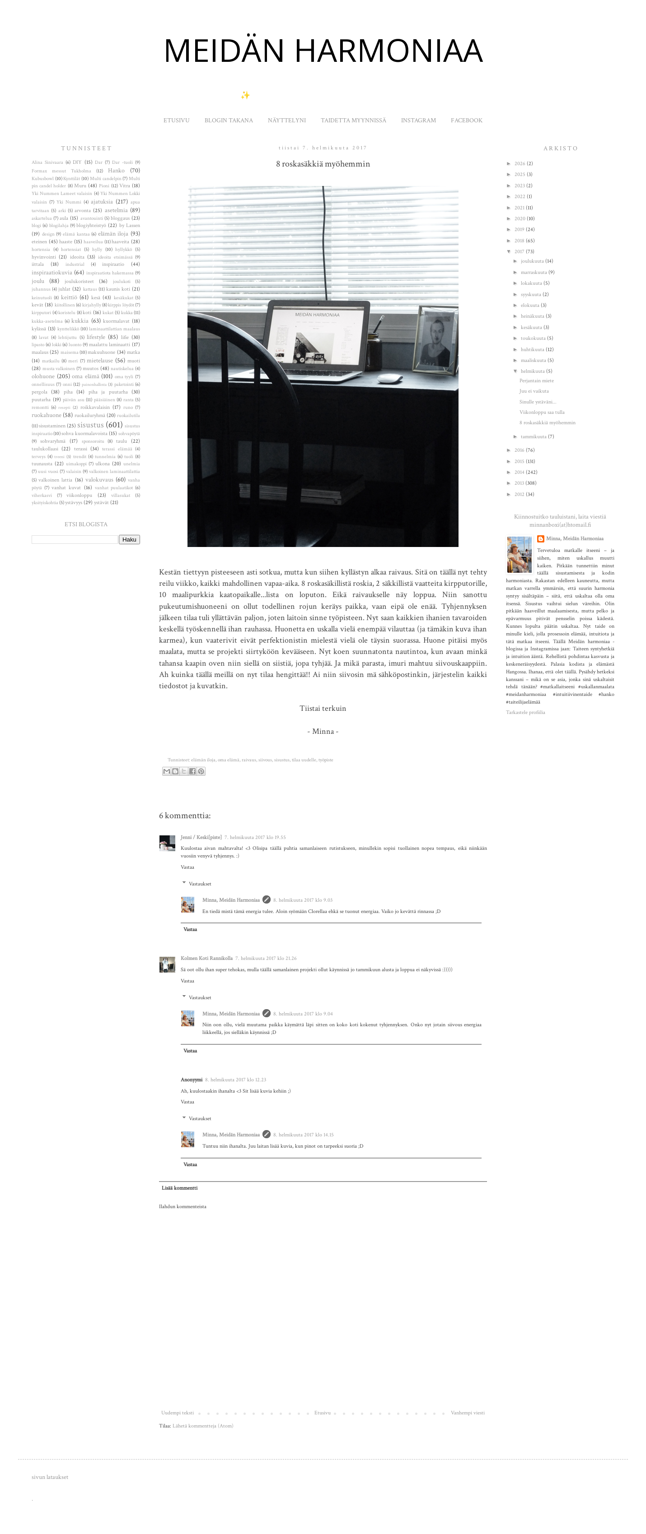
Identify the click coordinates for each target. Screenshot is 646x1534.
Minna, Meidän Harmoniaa (231, 900)
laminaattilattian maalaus (114, 329)
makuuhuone (101, 352)
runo (128, 407)
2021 (520, 207)
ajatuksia (102, 201)
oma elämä (228, 760)
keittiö (69, 297)
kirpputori (41, 313)
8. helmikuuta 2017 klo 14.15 (303, 1134)
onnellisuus (43, 384)
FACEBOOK (466, 120)
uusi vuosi (48, 471)
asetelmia (116, 210)
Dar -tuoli (122, 162)
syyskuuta (532, 294)
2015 (520, 461)
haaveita (120, 241)
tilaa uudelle (304, 760)
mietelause (100, 360)
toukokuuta (534, 338)
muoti (133, 360)
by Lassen (129, 225)
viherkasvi (42, 495)
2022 (521, 196)
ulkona (102, 463)
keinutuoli (42, 298)
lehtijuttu (67, 337)
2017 (520, 251)
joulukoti (122, 281)
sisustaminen (52, 425)
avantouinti (91, 218)
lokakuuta (532, 283)
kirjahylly (91, 305)
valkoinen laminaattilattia (114, 471)
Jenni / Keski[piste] (201, 837)
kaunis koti (118, 289)
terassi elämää (117, 449)
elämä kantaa (76, 234)
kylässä (39, 328)
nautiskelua (122, 369)
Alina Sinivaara (47, 162)
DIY (77, 162)
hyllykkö (123, 249)
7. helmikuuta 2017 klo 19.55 (255, 837)
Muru (80, 185)
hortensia (41, 249)
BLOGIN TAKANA (229, 120)
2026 (521, 163)
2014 (520, 472)
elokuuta (531, 305)
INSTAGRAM (418, 120)
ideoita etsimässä (115, 257)
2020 (521, 218)
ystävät (101, 502)
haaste (65, 241)
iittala (38, 264)
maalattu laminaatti (110, 344)
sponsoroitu (93, 441)
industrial (75, 264)
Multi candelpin (106, 179)
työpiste (325, 760)
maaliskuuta (534, 360)
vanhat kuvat (66, 487)
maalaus (40, 352)
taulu (121, 441)
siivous (265, 760)
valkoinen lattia (55, 480)
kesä (95, 297)
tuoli (128, 457)
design (48, 234)
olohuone (43, 376)
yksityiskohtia (45, 503)
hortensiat (71, 249)
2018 (520, 240)
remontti (40, 407)
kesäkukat (123, 298)
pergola (39, 392)
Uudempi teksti (177, 1412)
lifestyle (96, 337)
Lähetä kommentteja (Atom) (203, 1426)
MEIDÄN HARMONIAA (323, 49)
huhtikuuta (533, 349)
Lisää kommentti (179, 1188)
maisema (70, 352)
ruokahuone (46, 415)
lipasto (38, 345)
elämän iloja (203, 760)
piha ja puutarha (108, 392)
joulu (38, 281)
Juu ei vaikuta (534, 391)
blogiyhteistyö (91, 225)
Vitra (124, 185)
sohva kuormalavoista (84, 433)
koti (87, 312)
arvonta (83, 210)
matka (133, 352)
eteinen (39, 241)
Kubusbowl (43, 179)
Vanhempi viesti (468, 1412)
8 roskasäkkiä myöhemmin (548, 422)
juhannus (41, 289)
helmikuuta (533, 371)
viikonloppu (79, 495)
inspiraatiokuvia (52, 272)
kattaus (90, 289)
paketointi (124, 384)
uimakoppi (76, 464)
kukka (127, 313)
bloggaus (120, 218)
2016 (520, 450)
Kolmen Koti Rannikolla (207, 958)
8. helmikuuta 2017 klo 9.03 (302, 900)
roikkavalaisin (95, 407)
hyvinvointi (44, 257)
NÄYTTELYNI (287, 120)
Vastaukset (200, 884)
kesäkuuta (532, 327)
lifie (125, 337)
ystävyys (73, 502)
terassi (80, 448)
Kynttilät (71, 179)
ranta (128, 400)
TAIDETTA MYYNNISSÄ (353, 120)
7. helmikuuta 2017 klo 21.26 (266, 958)
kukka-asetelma (47, 321)
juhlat (64, 289)
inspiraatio (113, 264)
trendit (79, 457)
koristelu (66, 313)
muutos (90, 368)
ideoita (77, 257)
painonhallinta (94, 384)
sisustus (282, 760)
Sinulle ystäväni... (538, 402)
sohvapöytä (129, 434)
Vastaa (187, 867)
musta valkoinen (58, 369)
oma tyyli (124, 377)
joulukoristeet (79, 281)
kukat (108, 313)
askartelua (42, 218)
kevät (37, 304)
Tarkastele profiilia (525, 712)
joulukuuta (533, 261)
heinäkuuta (533, 316)
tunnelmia (105, 457)
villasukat (120, 495)
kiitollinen (65, 305)
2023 (520, 185)
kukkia (80, 320)
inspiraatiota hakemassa (110, 273)
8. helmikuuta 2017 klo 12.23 (235, 1079)
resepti (64, 407)
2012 (520, 494)
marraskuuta (534, 272)
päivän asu (73, 400)
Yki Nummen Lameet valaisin (62, 193)
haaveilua (93, 242)
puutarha (41, 399)
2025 (521, 174)
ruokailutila (128, 415)
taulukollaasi (45, 448)
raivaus (249, 760)
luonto (75, 345)
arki (62, 211)
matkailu (51, 361)
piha (68, 392)
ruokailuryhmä (90, 415)
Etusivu (322, 1412)
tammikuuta (534, 436)
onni (67, 384)
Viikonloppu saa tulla (542, 412)
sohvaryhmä (53, 441)
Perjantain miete (537, 380)
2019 (520, 229)
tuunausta (42, 463)
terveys (39, 457)
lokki (56, 345)
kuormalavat (116, 321)
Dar (99, 162)
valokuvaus (99, 479)
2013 (520, 483)
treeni (59, 456)
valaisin (73, 471)
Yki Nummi (68, 202)
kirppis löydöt (121, 305)
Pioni (104, 186)
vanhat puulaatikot (114, 488)
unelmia (131, 464)
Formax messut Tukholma (61, 171)
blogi (36, 225)
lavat (43, 337)
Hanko (116, 170)
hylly (97, 249)
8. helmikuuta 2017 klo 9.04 (303, 1013)
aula (64, 218)
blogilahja (59, 225)
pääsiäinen (104, 400)
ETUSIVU (177, 120)
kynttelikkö (68, 329)
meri (73, 361)
